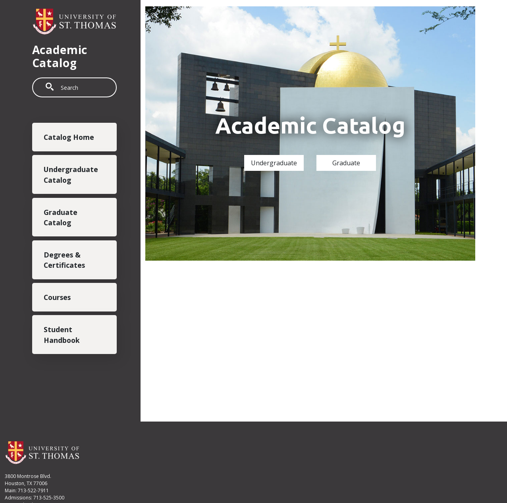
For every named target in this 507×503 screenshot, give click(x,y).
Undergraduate (274, 163)
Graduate (346, 163)
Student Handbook (62, 334)
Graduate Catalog (60, 217)
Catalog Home (69, 137)
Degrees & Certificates (64, 260)
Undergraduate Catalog (71, 174)
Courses (57, 297)
